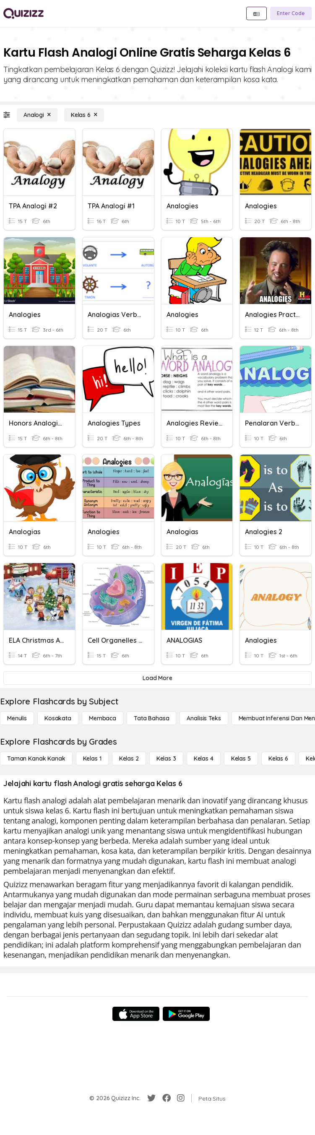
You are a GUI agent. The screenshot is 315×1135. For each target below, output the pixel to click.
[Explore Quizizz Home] (23, 13)
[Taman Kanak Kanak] (36, 758)
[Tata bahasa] (151, 718)
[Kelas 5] (241, 758)
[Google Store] (186, 1014)
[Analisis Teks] (204, 718)
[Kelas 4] (204, 758)
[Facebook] (166, 1098)
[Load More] (157, 678)
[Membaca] (102, 718)
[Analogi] (37, 115)
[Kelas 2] (129, 758)
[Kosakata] (57, 718)
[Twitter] (151, 1098)
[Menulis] (17, 718)
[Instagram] (181, 1098)
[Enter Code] (291, 13)
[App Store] (135, 1014)
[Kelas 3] (166, 758)
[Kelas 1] (92, 758)
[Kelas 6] (84, 115)
